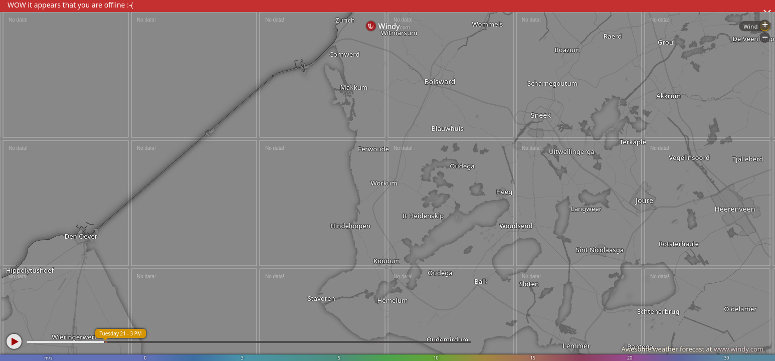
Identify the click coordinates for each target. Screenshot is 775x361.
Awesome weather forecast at (692, 348)
